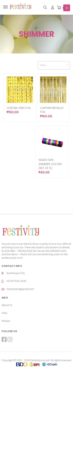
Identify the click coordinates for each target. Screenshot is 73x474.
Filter (54, 65)
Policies (6, 321)
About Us (7, 305)
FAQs (4, 313)
